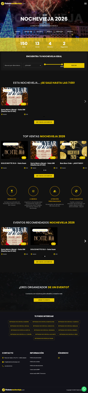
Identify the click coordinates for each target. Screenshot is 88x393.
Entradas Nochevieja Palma (44, 338)
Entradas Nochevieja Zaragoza (44, 326)
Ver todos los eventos (44, 122)
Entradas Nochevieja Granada (44, 330)
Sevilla (49, 31)
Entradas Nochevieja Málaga (68, 326)
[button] (33, 65)
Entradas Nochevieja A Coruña (21, 334)
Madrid (18, 31)
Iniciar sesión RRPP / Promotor (38, 373)
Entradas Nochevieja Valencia (68, 321)
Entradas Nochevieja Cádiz (68, 334)
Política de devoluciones (36, 365)
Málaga (70, 31)
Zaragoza (59, 31)
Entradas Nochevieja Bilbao (68, 330)
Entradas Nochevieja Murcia (20, 330)
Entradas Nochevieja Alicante (45, 334)
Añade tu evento (44, 300)
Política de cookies (35, 361)
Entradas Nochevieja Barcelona (43, 321)
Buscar (74, 65)
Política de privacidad (35, 357)
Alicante (39, 31)
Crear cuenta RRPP (35, 369)
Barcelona (28, 31)
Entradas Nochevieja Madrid (19, 321)
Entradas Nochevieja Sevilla (20, 326)
